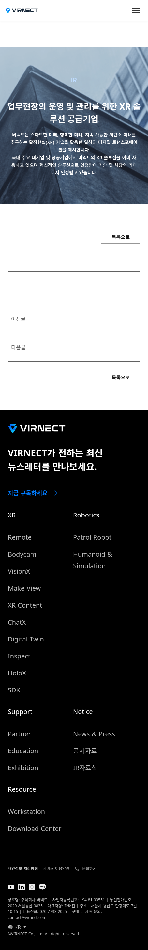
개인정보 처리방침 (23, 868)
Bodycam (22, 554)
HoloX (17, 673)
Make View (24, 588)
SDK (14, 690)
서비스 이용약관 (56, 868)
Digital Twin (26, 639)
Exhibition (23, 767)
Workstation (26, 811)
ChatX (17, 622)
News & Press (94, 733)
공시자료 (85, 750)
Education (23, 750)
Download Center (34, 828)
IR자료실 (85, 767)
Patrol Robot (92, 537)
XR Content (25, 605)
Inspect (19, 656)
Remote (20, 537)
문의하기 (89, 868)
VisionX (19, 571)
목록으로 (120, 237)
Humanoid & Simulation (92, 560)
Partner (19, 733)
